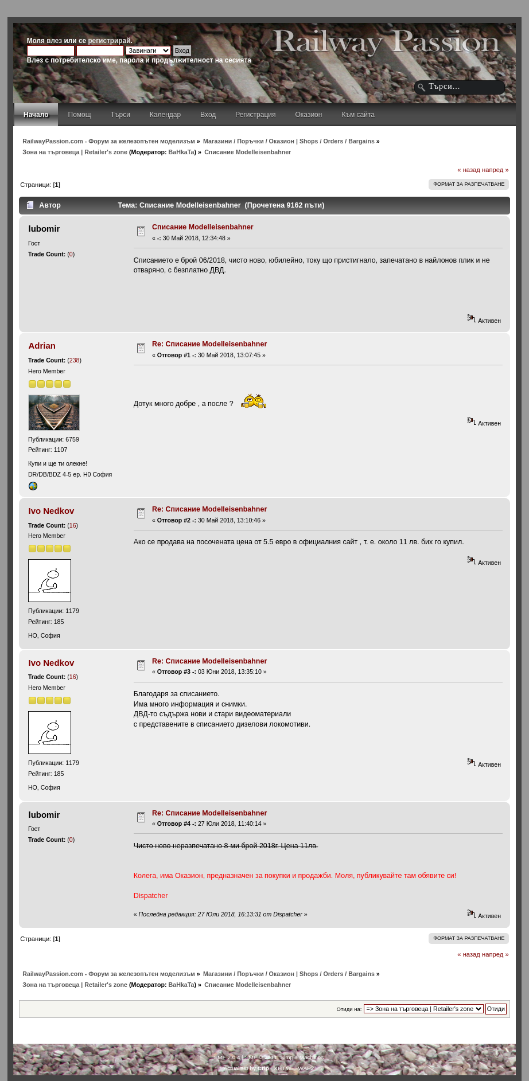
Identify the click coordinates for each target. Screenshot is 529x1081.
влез (54, 41)
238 (74, 360)
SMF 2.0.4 (227, 1057)
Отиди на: (349, 1009)
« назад (468, 169)
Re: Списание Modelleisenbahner (209, 344)
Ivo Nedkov (52, 511)
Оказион (308, 115)
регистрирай (109, 41)
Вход (208, 115)
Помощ (79, 115)
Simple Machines (302, 1057)
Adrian (42, 345)
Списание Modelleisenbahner (203, 227)
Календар (165, 115)
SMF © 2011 (261, 1057)
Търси (120, 115)
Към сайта (358, 115)
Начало (36, 115)
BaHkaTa (182, 152)
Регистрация (255, 115)
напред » (495, 169)
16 (72, 525)
